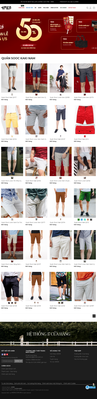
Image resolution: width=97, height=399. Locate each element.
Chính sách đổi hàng (8, 374)
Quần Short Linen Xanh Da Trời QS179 (13, 222)
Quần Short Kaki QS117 (8, 97)
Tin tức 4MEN (54, 362)
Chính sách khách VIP (8, 369)
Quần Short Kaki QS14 (81, 139)
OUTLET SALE (72, 7)
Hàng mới (21, 6)
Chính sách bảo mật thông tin (52, 383)
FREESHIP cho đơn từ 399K (67, 2)
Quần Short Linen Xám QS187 (84, 306)
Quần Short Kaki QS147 (57, 139)
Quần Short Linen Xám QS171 (35, 222)
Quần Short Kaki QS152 (57, 306)
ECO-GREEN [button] (63, 7)
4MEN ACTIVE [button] (54, 7)
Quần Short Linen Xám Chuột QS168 (62, 181)
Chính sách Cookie (69, 383)
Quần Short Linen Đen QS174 (84, 97)
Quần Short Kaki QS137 (33, 264)
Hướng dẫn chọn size (81, 356)
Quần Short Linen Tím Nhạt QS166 (12, 181)
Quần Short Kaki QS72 (81, 222)
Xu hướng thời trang (34, 383)
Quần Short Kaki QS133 (33, 306)
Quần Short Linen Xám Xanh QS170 (61, 264)
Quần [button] (39, 7)
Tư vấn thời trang (7, 383)
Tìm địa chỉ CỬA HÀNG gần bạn (36, 362)
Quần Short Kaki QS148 (9, 306)
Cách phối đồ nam (20, 383)
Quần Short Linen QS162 (82, 181)
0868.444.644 (35, 360)
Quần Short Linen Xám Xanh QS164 (37, 139)
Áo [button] (35, 7)
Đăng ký (18, 361)
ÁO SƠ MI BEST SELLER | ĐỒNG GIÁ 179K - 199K (35, 2)
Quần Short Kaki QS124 (9, 139)
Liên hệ (52, 356)
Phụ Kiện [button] (46, 7)
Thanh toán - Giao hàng (9, 371)
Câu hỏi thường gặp (80, 359)
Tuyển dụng (54, 359)
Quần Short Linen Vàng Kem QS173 (13, 264)
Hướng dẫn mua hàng (81, 354)
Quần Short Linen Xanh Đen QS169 (37, 97)
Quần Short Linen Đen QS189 (60, 97)
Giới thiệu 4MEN (55, 354)
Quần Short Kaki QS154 (33, 181)
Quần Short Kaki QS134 (57, 222)
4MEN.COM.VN (16, 393)
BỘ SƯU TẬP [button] (29, 7)
